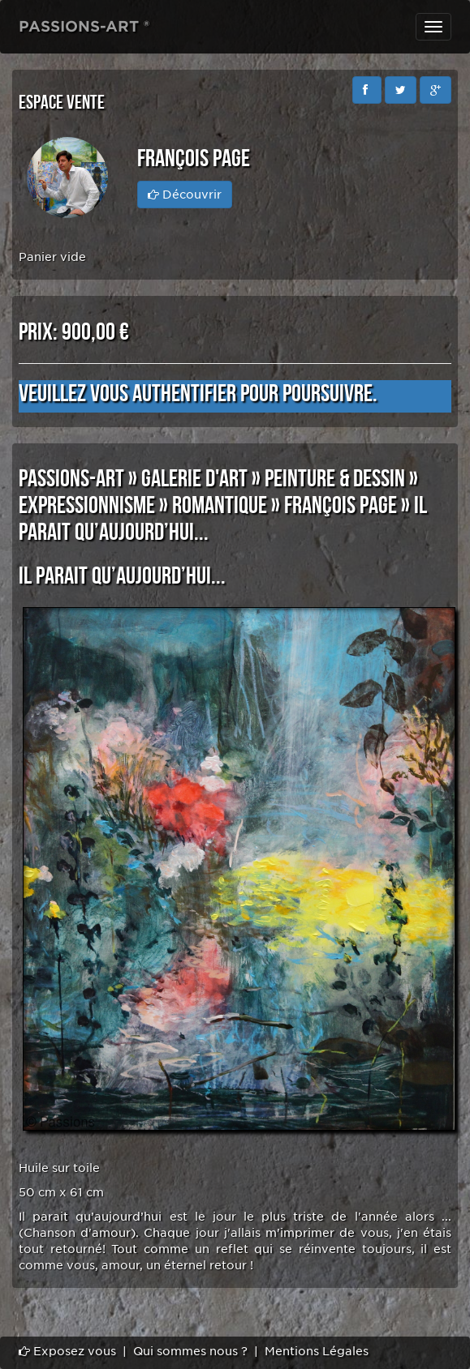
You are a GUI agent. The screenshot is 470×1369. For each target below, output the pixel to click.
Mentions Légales (317, 1351)
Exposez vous (67, 1351)
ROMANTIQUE (219, 505)
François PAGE (340, 505)
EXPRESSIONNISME (87, 505)
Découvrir (185, 194)
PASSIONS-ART (71, 479)
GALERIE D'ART (194, 479)
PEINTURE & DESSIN (335, 479)
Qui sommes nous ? (190, 1351)
